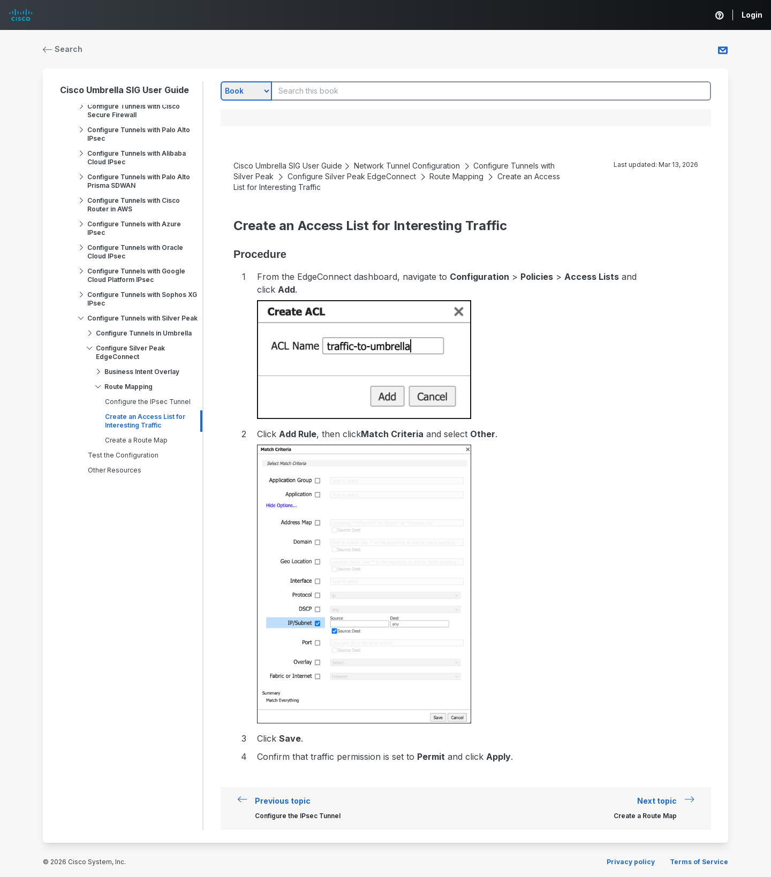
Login (752, 14)
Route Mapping (128, 387)
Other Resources (114, 470)
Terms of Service (699, 862)
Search (62, 49)
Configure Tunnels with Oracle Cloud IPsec (135, 251)
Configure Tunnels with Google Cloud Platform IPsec (136, 275)
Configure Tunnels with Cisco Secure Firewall (133, 110)
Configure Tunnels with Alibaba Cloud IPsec (136, 157)
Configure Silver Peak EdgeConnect (130, 352)
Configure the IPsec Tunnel (148, 402)
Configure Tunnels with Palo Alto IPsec (138, 134)
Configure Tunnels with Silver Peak (142, 318)
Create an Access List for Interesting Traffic (145, 421)
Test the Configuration (123, 455)
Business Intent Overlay (141, 372)
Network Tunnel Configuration (407, 165)
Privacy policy (631, 862)
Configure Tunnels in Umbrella (144, 333)
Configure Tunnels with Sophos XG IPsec (142, 299)
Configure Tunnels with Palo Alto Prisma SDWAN (138, 181)
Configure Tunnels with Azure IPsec (134, 228)
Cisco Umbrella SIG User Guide (124, 90)
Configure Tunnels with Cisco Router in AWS (133, 204)
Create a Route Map (136, 440)
